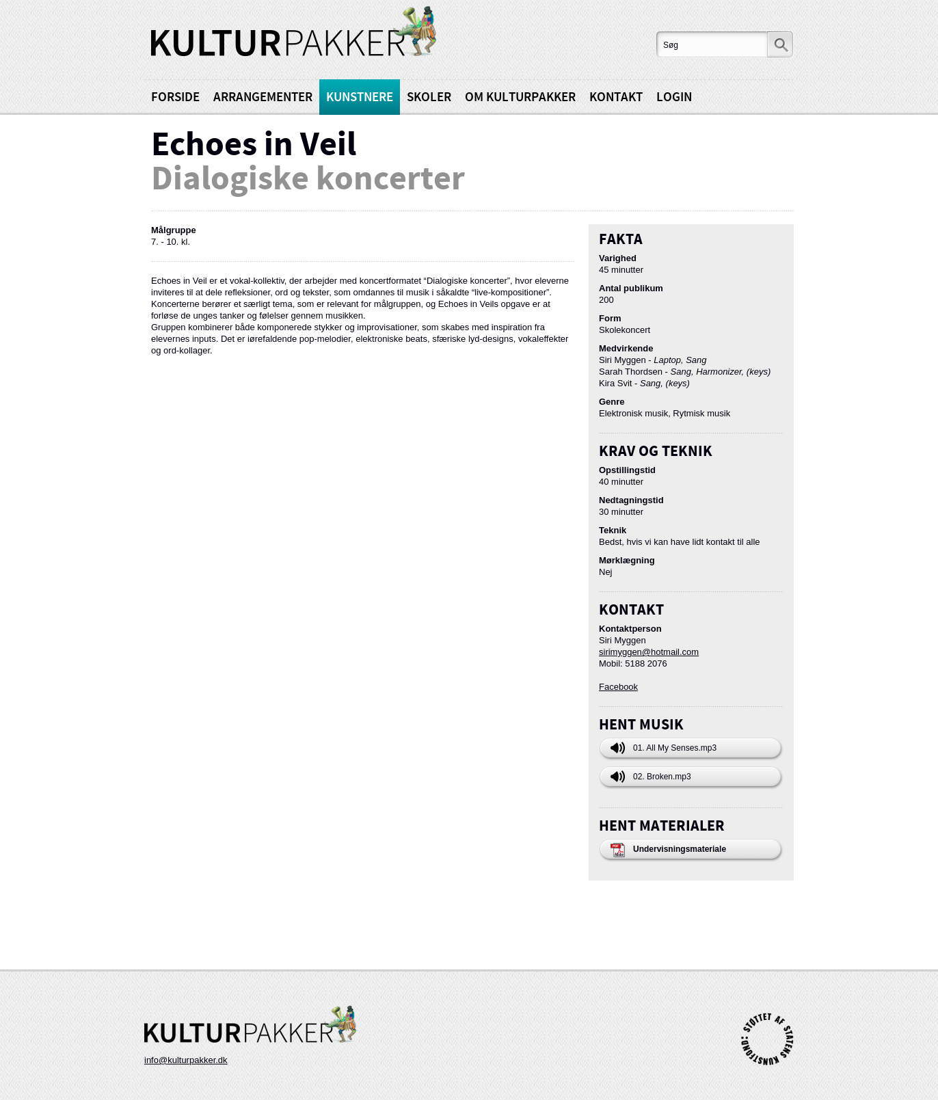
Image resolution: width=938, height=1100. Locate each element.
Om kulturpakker (520, 97)
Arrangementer (262, 97)
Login (674, 97)
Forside (175, 97)
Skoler (429, 97)
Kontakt (616, 97)
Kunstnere (359, 97)
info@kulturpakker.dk (186, 1060)
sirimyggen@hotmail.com (649, 652)
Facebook (618, 687)
